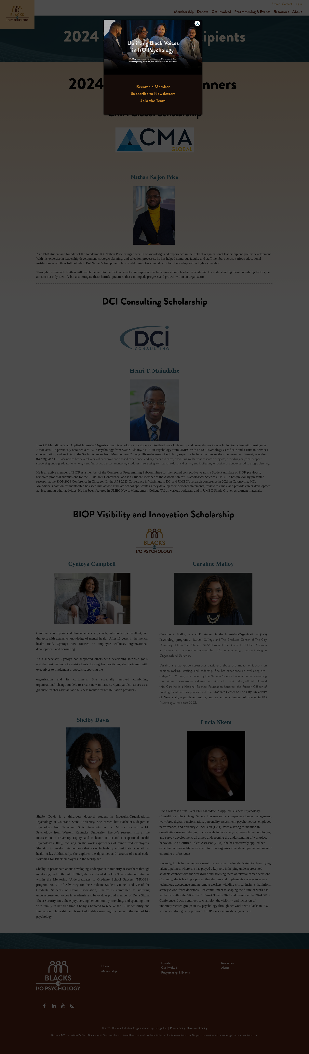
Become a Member (153, 86)
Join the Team (153, 100)
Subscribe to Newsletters (153, 93)
